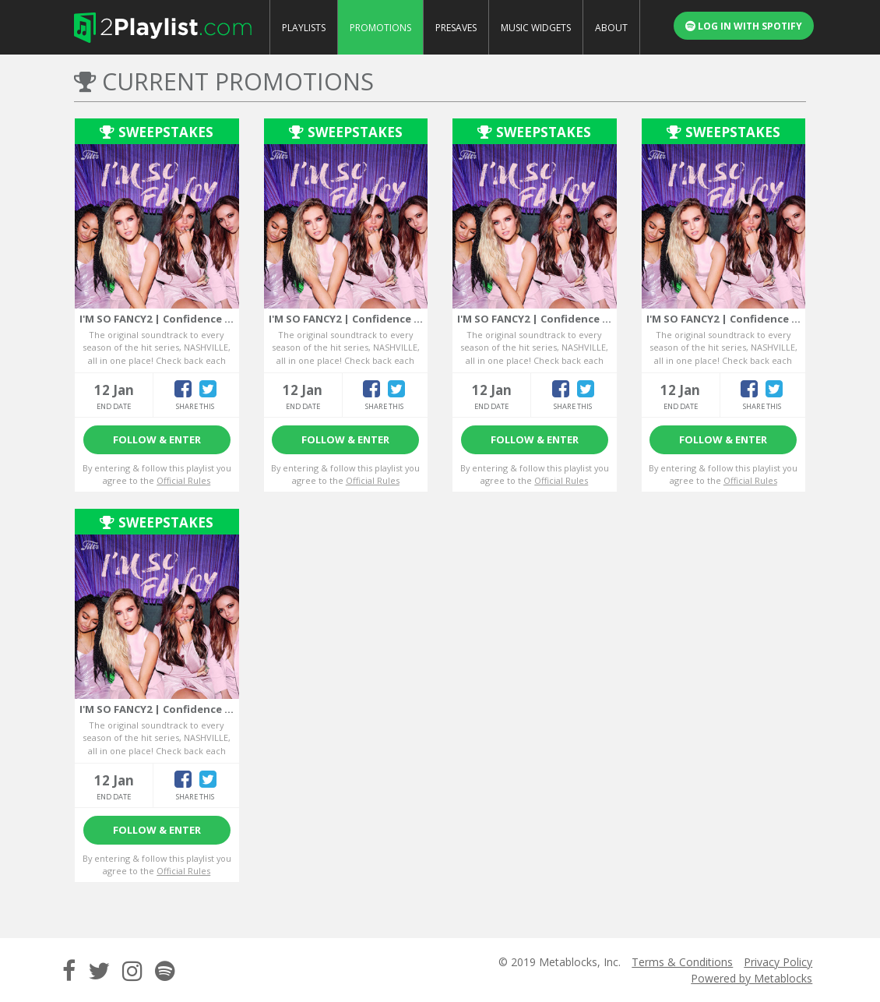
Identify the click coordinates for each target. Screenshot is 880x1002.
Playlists (304, 27)
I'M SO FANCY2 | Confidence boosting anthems (200, 319)
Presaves (456, 27)
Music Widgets (536, 27)
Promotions (380, 27)
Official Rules (183, 480)
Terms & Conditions (682, 961)
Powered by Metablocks (751, 978)
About (611, 27)
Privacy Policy (778, 961)
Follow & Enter (157, 439)
